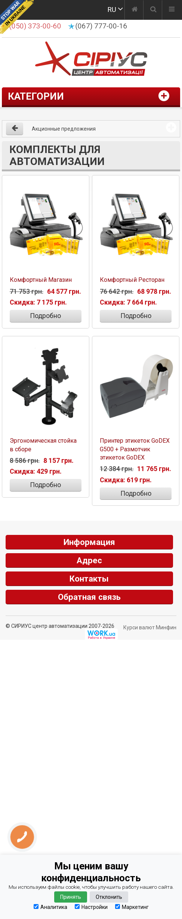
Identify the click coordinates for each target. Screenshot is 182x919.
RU (111, 9)
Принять (70, 897)
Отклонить (109, 897)
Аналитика (50, 907)
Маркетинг (132, 907)
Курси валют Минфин (149, 627)
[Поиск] (153, 10)
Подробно (45, 315)
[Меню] (171, 10)
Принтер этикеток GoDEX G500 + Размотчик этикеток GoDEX (135, 448)
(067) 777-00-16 (101, 26)
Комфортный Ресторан (132, 279)
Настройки (91, 907)
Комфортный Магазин (41, 279)
